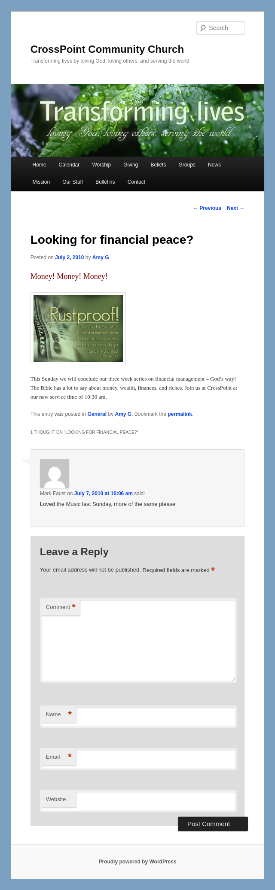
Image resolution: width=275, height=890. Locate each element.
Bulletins (105, 182)
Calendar (69, 165)
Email (59, 757)
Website (56, 799)
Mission (41, 182)
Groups (187, 165)
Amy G (100, 257)
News (214, 165)
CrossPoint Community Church (107, 49)
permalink (180, 414)
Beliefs (158, 165)
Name (59, 714)
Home (39, 165)
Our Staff (72, 182)
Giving (130, 165)
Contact (136, 182)
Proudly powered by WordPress (137, 862)
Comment (61, 607)
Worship (101, 165)
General (97, 414)
